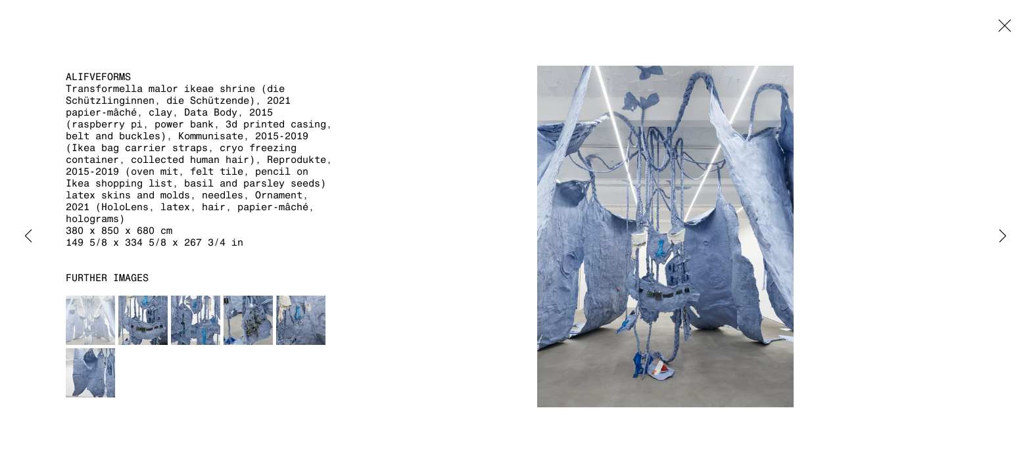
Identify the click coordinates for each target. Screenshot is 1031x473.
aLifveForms (98, 76)
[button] (90, 320)
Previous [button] (28, 236)
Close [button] (1001, 29)
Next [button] (1002, 236)
